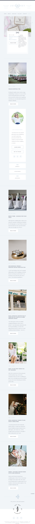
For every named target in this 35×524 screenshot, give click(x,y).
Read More (11, 43)
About (9, 13)
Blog (29, 13)
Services (14, 13)
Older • (33, 493)
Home (5, 13)
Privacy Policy (15, 522)
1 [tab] (32, 22)
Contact (25, 13)
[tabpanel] (17, 34)
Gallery (20, 13)
